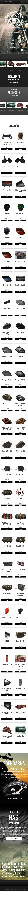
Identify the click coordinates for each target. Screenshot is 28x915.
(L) (24, 889)
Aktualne (14, 89)
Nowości (14, 76)
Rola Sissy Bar (12, 110)
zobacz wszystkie (14, 82)
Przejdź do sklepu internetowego (14, 798)
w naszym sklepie (13, 80)
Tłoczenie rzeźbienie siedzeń (21, 69)
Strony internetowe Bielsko (18, 889)
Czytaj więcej (14, 839)
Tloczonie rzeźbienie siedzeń (12, 69)
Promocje (14, 92)
